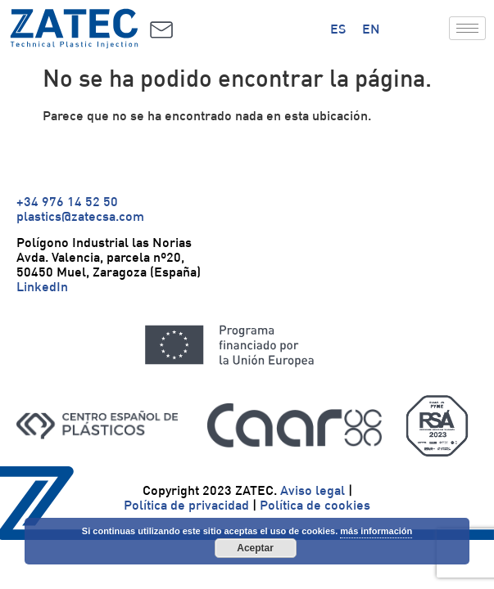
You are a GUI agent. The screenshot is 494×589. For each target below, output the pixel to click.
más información (376, 531)
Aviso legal (312, 490)
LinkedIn (42, 286)
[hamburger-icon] (467, 28)
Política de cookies (315, 504)
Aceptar (255, 548)
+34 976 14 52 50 (67, 201)
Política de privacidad (186, 504)
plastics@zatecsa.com (80, 216)
